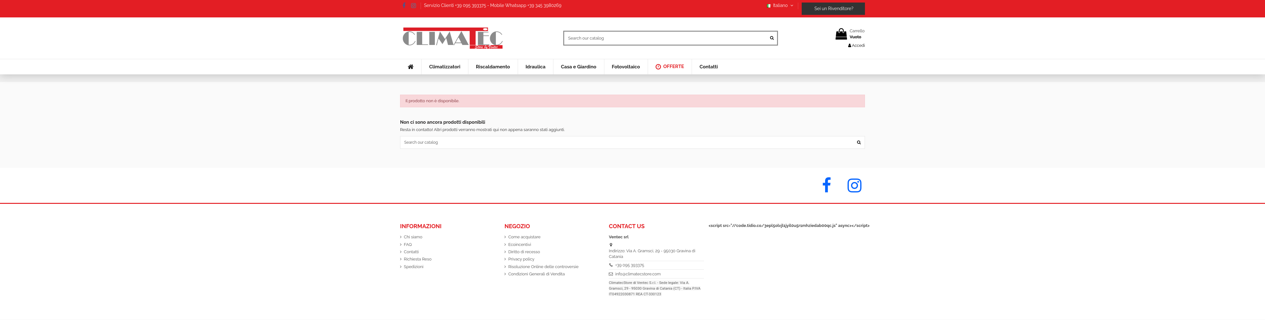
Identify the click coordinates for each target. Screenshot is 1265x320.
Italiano (781, 5)
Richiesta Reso (417, 260)
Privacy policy (521, 260)
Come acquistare (524, 237)
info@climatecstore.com (638, 274)
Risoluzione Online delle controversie (543, 267)
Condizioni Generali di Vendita (536, 274)
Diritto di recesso (524, 252)
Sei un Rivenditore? (833, 8)
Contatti (411, 252)
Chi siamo (413, 237)
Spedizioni (413, 267)
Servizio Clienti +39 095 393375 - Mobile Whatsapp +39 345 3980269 (493, 5)
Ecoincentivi (519, 245)
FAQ (408, 245)
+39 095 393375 (629, 266)
